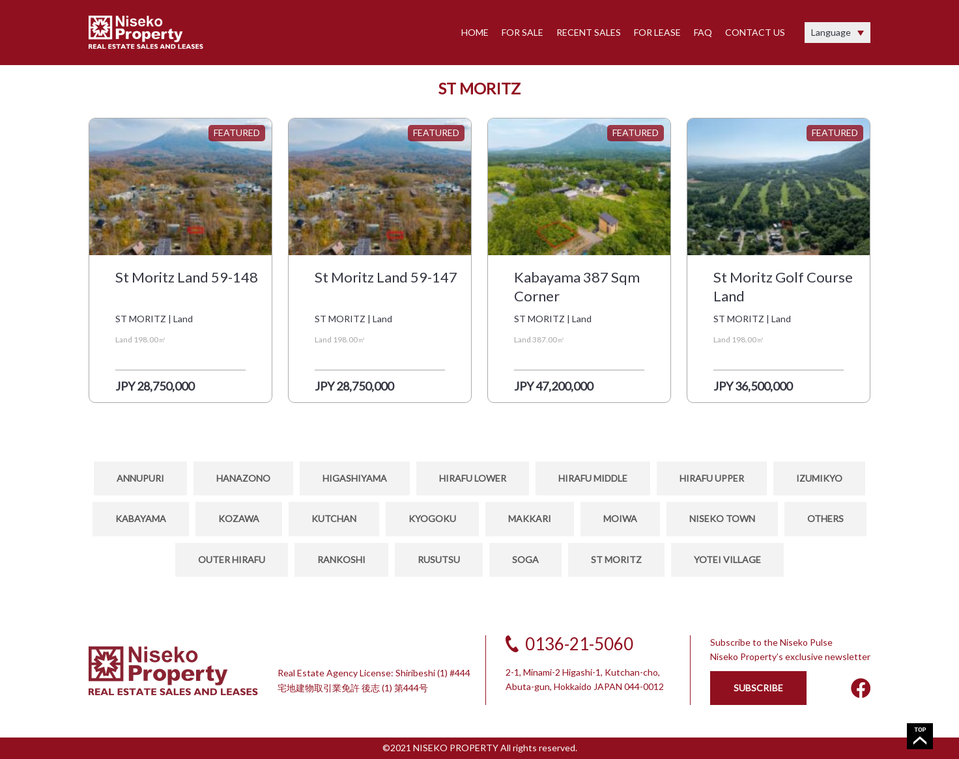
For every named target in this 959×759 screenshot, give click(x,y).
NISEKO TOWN (722, 518)
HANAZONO (243, 478)
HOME (475, 32)
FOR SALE (522, 32)
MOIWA (620, 518)
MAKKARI (529, 518)
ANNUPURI (140, 478)
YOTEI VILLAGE (727, 559)
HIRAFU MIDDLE (592, 478)
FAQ (703, 32)
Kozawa (238, 518)
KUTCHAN (333, 518)
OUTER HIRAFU (231, 559)
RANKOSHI (341, 559)
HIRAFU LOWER (472, 478)
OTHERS (825, 518)
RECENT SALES (588, 32)
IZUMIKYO (819, 478)
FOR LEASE (657, 32)
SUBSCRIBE (758, 687)
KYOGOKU (432, 518)
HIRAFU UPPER (712, 478)
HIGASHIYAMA (354, 478)
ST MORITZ (616, 559)
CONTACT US (755, 32)
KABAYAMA (140, 518)
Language (831, 32)
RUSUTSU (439, 559)
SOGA (525, 559)
